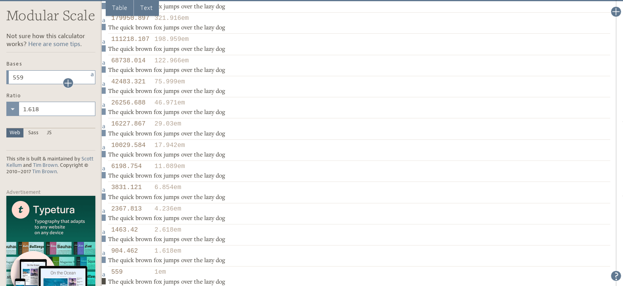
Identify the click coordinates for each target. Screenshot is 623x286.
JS (49, 132)
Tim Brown (45, 165)
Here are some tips (54, 44)
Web (15, 132)
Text (146, 8)
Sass (33, 132)
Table (119, 8)
